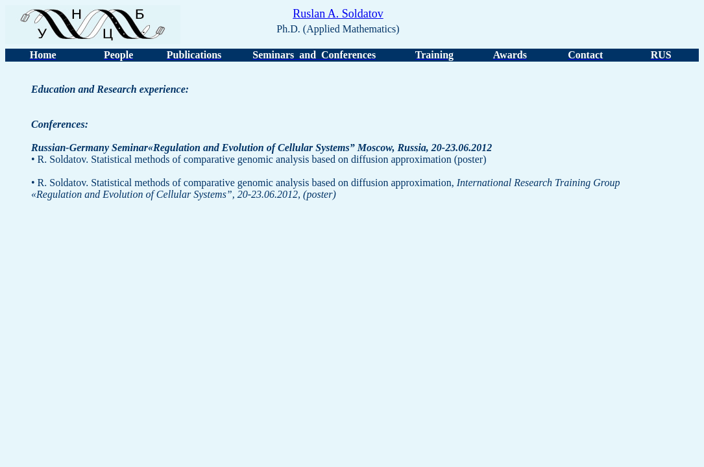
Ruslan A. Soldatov (338, 13)
